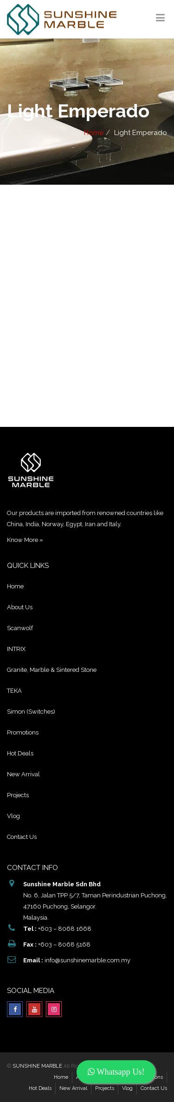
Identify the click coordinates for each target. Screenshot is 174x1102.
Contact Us (22, 836)
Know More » (25, 539)
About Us (19, 607)
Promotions (23, 732)
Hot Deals (20, 753)
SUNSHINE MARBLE (37, 1066)
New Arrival (23, 774)
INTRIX (16, 648)
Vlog (13, 815)
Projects (18, 795)
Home (93, 133)
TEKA (14, 690)
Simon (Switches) (31, 711)
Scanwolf (20, 628)
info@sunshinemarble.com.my (87, 960)
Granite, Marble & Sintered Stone (52, 669)
